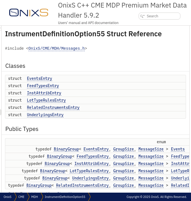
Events (158, 82)
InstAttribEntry (114, 106)
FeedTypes (161, 88)
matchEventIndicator (169, 137)
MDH (34, 197)
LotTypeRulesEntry (116, 114)
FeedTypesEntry (113, 99)
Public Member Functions (168, 118)
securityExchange (166, 186)
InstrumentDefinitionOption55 (65, 197)
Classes (155, 29)
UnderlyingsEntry (115, 128)
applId (158, 168)
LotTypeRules (163, 100)
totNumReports (164, 143)
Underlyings (162, 106)
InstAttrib (161, 94)
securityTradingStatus (169, 161)
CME (21, 197)
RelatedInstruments (168, 112)
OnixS (7, 197)
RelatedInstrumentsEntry (123, 121)
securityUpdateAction (169, 149)
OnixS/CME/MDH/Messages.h (105, 62)
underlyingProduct (167, 180)
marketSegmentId (166, 174)
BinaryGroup (136, 163)
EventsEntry (109, 92)
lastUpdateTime (165, 155)
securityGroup (163, 192)
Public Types (159, 72)
